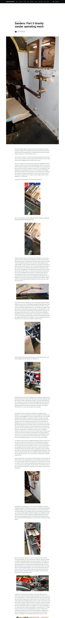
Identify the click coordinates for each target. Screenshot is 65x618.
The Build (20, 1)
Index (48, 1)
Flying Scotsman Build (10, 1)
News (28, 1)
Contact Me (40, 1)
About (36, 1)
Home (17, 1)
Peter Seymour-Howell (21, 31)
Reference (32, 1)
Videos (25, 1)
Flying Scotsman (18, 21)
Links (45, 1)
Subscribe (56, 1)
